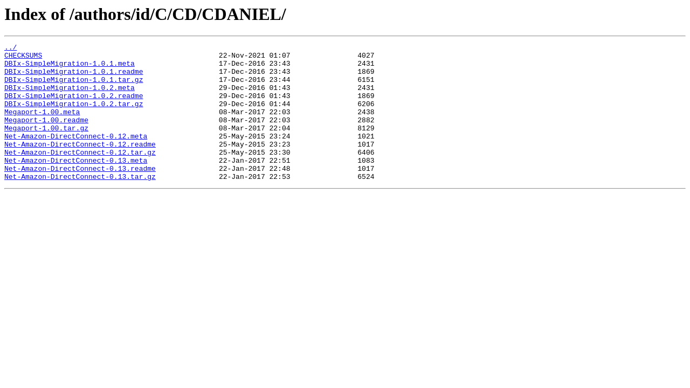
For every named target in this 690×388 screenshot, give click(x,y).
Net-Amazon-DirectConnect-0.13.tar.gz (80, 204)
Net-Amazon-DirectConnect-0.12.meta (75, 155)
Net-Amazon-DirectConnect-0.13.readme (80, 194)
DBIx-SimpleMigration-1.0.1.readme (73, 77)
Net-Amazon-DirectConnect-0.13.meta (75, 184)
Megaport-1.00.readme (46, 136)
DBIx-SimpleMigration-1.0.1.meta (69, 68)
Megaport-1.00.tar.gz (46, 145)
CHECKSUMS (23, 58)
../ (10, 48)
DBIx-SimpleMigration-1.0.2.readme (73, 107)
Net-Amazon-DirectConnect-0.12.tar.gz (80, 174)
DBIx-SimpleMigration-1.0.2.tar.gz (73, 116)
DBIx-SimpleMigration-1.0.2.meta (69, 97)
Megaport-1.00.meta (42, 126)
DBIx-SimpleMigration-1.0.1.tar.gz (73, 87)
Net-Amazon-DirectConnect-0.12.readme (80, 165)
